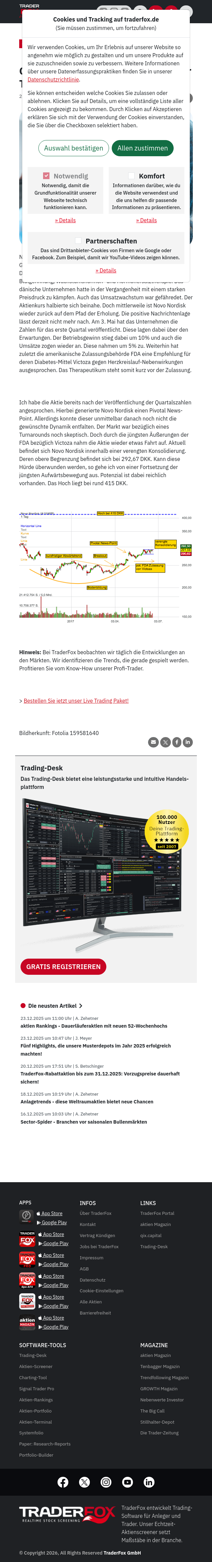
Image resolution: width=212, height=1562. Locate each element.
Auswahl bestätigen (73, 148)
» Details (65, 220)
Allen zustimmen (142, 148)
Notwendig (71, 175)
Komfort (152, 175)
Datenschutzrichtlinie (53, 79)
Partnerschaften (111, 240)
